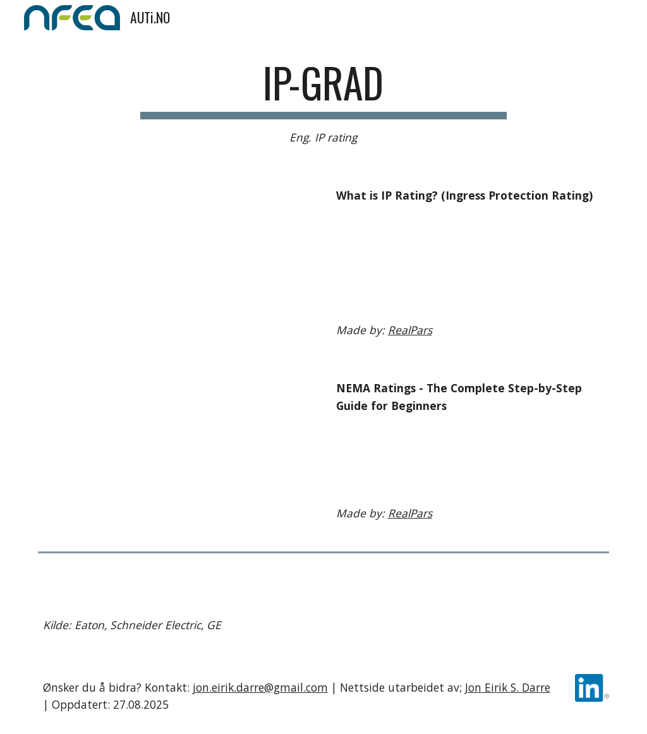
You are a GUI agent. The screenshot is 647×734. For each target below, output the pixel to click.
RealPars (410, 329)
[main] (323, 102)
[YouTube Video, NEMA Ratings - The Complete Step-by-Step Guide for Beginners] (177, 453)
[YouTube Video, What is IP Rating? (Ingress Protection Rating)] (177, 260)
